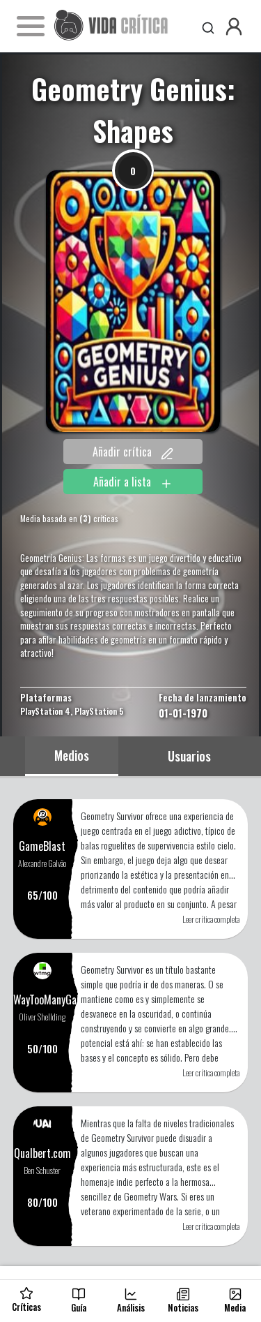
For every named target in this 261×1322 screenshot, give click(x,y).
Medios (71, 755)
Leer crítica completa (210, 919)
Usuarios (189, 756)
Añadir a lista (133, 481)
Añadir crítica (133, 451)
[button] (233, 26)
